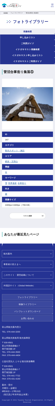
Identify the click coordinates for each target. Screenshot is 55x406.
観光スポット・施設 (15, 150)
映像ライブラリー (27, 304)
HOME (6, 13)
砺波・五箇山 (11, 161)
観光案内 (8, 254)
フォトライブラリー (16, 13)
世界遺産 (12, 183)
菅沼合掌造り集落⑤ (32, 13)
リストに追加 (27, 216)
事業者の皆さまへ (12, 264)
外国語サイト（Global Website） (19, 285)
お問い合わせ (27, 318)
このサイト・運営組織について (19, 275)
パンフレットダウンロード (27, 311)
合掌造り (22, 183)
